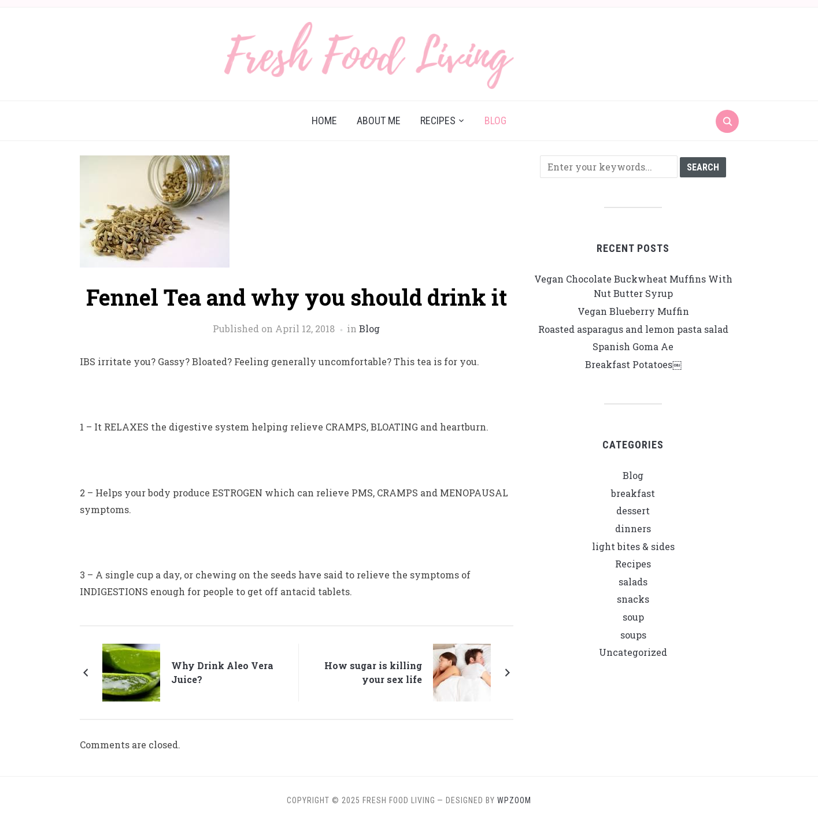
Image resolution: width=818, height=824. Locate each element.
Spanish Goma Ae (633, 346)
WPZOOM (514, 800)
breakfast (633, 493)
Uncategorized (633, 652)
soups (633, 635)
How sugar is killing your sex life (373, 672)
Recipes (438, 120)
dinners (633, 528)
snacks (633, 599)
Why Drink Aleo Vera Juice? (222, 672)
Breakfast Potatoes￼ (633, 364)
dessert (633, 510)
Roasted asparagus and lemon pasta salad (633, 329)
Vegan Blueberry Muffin (633, 311)
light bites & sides (633, 546)
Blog (495, 120)
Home (324, 120)
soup (633, 617)
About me (379, 120)
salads (633, 582)
